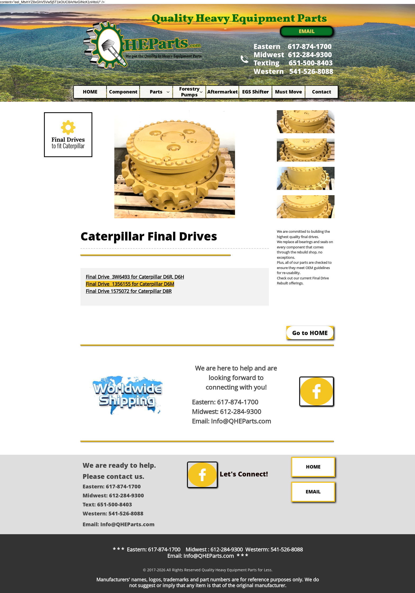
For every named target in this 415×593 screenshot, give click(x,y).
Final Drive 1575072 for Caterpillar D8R (129, 291)
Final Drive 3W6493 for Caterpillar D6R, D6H (135, 277)
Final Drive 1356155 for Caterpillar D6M (130, 284)
